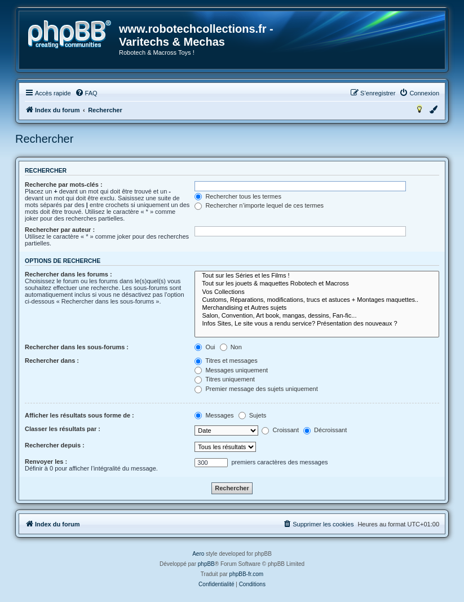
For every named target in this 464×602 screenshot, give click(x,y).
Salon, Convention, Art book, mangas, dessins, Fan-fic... (317, 316)
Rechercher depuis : (55, 445)
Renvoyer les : (46, 461)
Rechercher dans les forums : (68, 274)
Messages (214, 415)
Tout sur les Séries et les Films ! (317, 276)
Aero (198, 554)
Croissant (280, 430)
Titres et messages (226, 360)
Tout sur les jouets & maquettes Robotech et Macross (317, 284)
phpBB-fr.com (246, 574)
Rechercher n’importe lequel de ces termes (259, 205)
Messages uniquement (231, 370)
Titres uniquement (225, 379)
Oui (205, 347)
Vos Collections (317, 292)
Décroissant (325, 430)
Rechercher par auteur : (60, 229)
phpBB (206, 564)
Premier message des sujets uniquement (256, 388)
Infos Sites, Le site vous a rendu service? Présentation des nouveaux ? (317, 324)
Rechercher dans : (52, 360)
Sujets (252, 415)
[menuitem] (86, 93)
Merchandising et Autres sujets (317, 308)
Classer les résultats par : (62, 428)
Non (231, 347)
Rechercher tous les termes (238, 196)
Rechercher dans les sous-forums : (77, 347)
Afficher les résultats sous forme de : (79, 415)
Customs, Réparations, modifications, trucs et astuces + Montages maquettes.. (317, 300)
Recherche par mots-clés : (64, 184)
